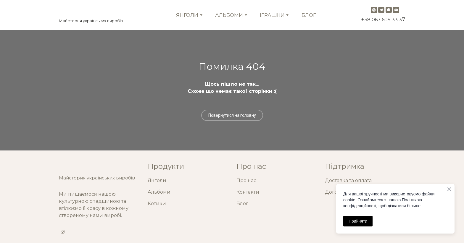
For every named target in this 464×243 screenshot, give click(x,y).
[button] (374, 10)
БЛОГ (309, 15)
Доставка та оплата (348, 180)
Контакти (247, 192)
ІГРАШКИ (272, 15)
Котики (157, 203)
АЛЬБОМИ (229, 15)
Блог (242, 203)
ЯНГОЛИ (187, 15)
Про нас (246, 180)
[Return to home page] (91, 11)
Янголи (157, 180)
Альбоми (159, 192)
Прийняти (358, 221)
